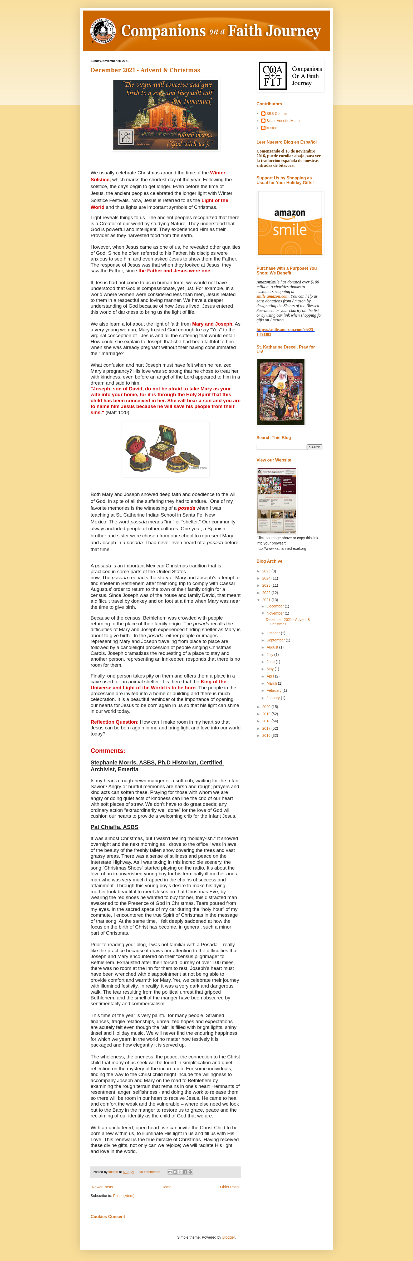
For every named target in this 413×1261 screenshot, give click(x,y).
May (270, 669)
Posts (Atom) (124, 1196)
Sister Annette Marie (283, 121)
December (275, 606)
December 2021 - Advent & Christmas (145, 70)
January (274, 698)
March (272, 683)
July (270, 654)
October (274, 633)
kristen (272, 128)
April (271, 676)
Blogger (228, 1237)
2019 (267, 714)
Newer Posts (102, 1187)
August (273, 647)
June (271, 662)
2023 (267, 585)
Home (166, 1187)
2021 (267, 600)
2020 (267, 707)
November (275, 613)
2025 (267, 571)
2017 (267, 728)
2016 (267, 735)
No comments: (150, 1172)
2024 (267, 578)
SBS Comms (277, 113)
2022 (267, 593)
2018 (267, 721)
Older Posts (229, 1187)
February (274, 690)
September (276, 640)
